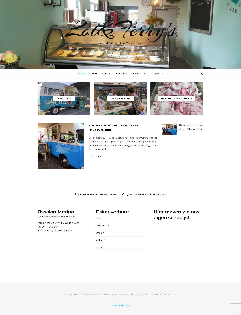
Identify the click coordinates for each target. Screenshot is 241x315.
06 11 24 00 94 (50, 226)
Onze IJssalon (100, 74)
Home (81, 74)
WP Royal (122, 294)
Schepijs (121, 74)
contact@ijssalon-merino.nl (58, 230)
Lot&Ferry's (120, 29)
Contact (157, 74)
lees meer (95, 156)
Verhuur (139, 74)
